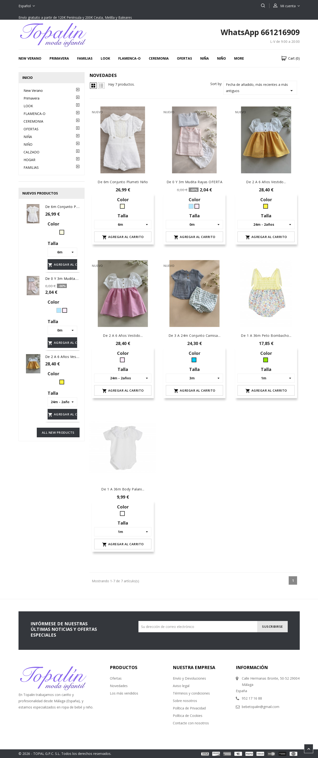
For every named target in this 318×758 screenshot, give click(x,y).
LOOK (105, 58)
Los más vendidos (124, 693)
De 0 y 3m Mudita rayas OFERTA (73, 278)
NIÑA (204, 58)
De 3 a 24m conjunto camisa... (194, 335)
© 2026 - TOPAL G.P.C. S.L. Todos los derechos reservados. (65, 753)
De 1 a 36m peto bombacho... (266, 335)
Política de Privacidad (189, 708)
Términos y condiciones (191, 693)
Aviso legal (181, 685)
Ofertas (116, 678)
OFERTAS (184, 58)
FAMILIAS (85, 58)
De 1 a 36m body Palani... (122, 489)
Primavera (59, 58)
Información (252, 667)
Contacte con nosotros (191, 723)
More (239, 58)
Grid (93, 85)
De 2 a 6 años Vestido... (266, 182)
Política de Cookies (187, 715)
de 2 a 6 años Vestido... (123, 335)
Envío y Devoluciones (189, 678)
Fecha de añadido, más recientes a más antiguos (260, 88)
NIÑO (221, 58)
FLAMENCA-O (129, 58)
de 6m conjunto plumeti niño (70, 206)
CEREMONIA (159, 58)
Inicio (27, 77)
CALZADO (31, 152)
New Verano (30, 58)
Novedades (119, 685)
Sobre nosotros (185, 700)
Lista (101, 85)
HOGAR (29, 159)
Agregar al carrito (62, 264)
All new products (58, 432)
